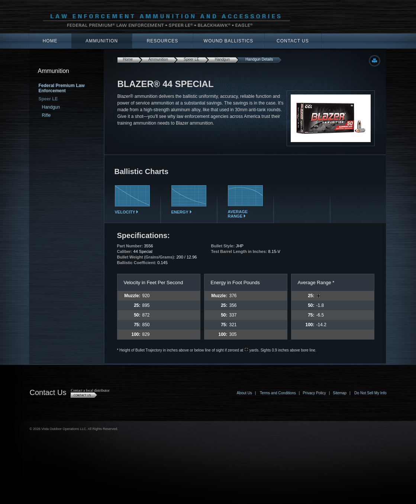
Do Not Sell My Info (370, 393)
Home (50, 41)
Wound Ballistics (228, 41)
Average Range (245, 212)
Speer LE (191, 59)
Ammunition (102, 41)
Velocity (132, 210)
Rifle (46, 115)
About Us (244, 393)
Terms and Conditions (278, 393)
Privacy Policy (314, 393)
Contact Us (293, 41)
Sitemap (339, 393)
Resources (162, 41)
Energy (188, 210)
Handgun (51, 107)
